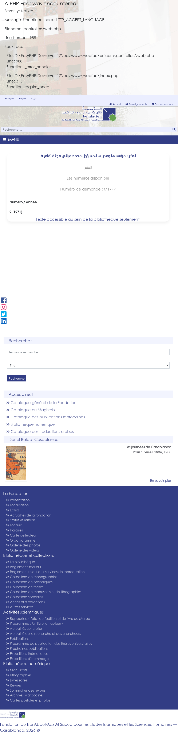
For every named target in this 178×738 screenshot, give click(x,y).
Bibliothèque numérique (30, 424)
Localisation (17, 505)
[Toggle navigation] (11, 139)
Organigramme (20, 540)
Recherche (17, 378)
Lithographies (18, 675)
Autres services (19, 607)
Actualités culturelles (24, 628)
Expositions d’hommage (27, 658)
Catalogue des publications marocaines (45, 417)
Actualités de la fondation (28, 515)
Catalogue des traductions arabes (40, 431)
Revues (13, 685)
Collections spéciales (24, 597)
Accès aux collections (25, 602)
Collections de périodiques (29, 582)
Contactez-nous (162, 104)
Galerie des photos (23, 545)
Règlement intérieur (23, 567)
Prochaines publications (27, 648)
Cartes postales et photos (28, 700)
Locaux (14, 525)
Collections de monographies (31, 576)
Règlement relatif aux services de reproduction (45, 571)
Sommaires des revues (25, 690)
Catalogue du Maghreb (30, 409)
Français (9, 98)
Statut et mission (20, 520)
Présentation (18, 500)
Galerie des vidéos (22, 550)
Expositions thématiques (27, 653)
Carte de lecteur (21, 535)
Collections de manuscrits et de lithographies (43, 591)
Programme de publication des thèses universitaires (49, 643)
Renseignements (136, 104)
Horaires (14, 530)
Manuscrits (16, 670)
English (23, 98)
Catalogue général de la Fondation (41, 402)
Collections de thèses (24, 587)
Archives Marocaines (25, 695)
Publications (17, 638)
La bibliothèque (20, 562)
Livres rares (16, 680)
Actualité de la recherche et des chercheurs (43, 633)
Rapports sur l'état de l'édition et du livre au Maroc (48, 618)
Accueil (115, 104)
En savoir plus (160, 480)
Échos (12, 510)
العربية (34, 98)
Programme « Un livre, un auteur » (34, 623)
